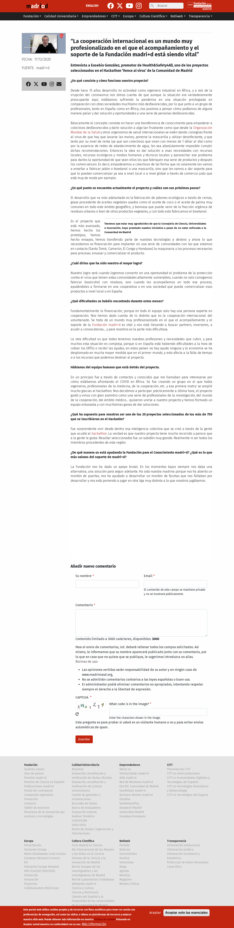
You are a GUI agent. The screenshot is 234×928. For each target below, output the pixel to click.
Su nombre (83, 576)
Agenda (124, 871)
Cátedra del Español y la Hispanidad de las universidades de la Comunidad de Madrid (93, 901)
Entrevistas (126, 862)
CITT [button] (114, 16)
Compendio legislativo (38, 795)
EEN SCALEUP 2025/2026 (39, 871)
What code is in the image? (129, 704)
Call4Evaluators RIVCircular (41, 888)
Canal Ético (174, 866)
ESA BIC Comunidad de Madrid (139, 786)
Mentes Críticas (129, 884)
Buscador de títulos (84, 803)
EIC (26, 862)
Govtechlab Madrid (131, 812)
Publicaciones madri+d (39, 786)
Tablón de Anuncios (36, 808)
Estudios (124, 799)
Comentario (84, 605)
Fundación (30, 765)
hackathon (99, 433)
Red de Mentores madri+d (136, 782)
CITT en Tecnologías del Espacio (187, 795)
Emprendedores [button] (94, 16)
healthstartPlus (129, 803)
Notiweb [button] (177, 16)
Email (148, 576)
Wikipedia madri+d (84, 884)
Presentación (32, 845)
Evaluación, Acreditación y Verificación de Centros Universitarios (89, 786)
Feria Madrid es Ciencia (87, 845)
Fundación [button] (31, 16)
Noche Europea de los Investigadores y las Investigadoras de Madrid (88, 871)
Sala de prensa (34, 773)
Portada (124, 845)
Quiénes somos (34, 769)
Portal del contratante (38, 790)
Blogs (123, 866)
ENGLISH (92, 6)
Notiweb (124, 841)
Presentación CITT (178, 769)
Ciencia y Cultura (83, 888)
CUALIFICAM (79, 820)
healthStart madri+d (132, 790)
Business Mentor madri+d (136, 795)
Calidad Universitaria (85, 765)
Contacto (30, 803)
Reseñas (124, 875)
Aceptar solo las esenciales (186, 912)
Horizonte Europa (35, 849)
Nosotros (78, 769)
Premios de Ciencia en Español (44, 782)
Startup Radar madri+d (134, 773)
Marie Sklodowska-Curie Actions (45, 854)
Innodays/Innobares (132, 816)
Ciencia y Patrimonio (85, 892)
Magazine (125, 879)
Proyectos (30, 884)
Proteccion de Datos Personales (188, 862)
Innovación (31, 879)
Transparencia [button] (199, 16)
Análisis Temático (83, 816)
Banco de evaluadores (86, 808)
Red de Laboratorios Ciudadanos (93, 879)
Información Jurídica (180, 849)
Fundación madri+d (106, 325)
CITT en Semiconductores (183, 773)
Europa (28, 841)
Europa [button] (128, 16)
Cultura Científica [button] (152, 16)
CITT (170, 765)
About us (125, 769)
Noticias (124, 849)
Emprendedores (129, 765)
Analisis (124, 858)
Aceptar (155, 913)
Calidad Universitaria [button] (60, 16)
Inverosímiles (128, 854)
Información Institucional (183, 845)
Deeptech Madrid (130, 808)
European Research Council (42, 858)
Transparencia (176, 841)
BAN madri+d (127, 778)
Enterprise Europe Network (41, 866)
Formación (31, 799)
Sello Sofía (79, 825)
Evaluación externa (84, 812)
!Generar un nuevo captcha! (77, 714)
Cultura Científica (83, 841)
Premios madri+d (35, 778)
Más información (94, 924)
